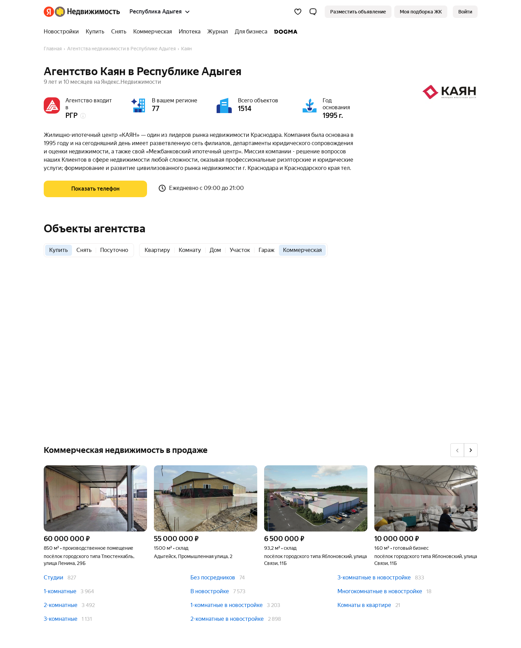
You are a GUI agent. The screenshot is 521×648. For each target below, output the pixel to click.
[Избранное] (298, 12)
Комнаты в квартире (364, 605)
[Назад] (457, 450)
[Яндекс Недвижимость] (87, 12)
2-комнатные (60, 605)
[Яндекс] (49, 12)
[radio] (58, 250)
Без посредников (212, 577)
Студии (53, 577)
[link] (465, 12)
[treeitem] (63, 31)
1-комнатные (60, 591)
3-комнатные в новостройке (374, 577)
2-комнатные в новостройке (227, 619)
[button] (313, 12)
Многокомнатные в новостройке (379, 591)
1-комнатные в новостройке (226, 605)
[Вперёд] (471, 450)
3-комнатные (60, 619)
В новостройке (209, 591)
